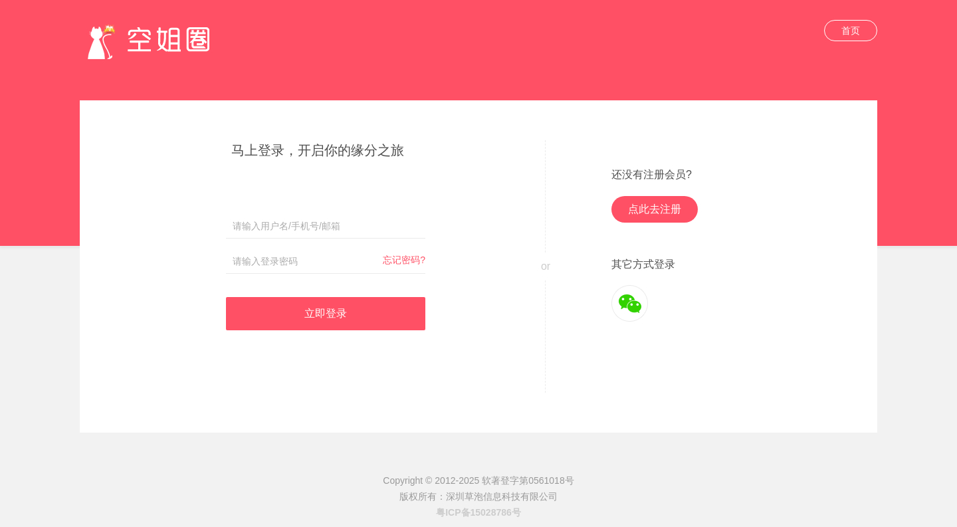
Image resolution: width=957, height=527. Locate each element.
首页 (850, 30)
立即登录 (325, 313)
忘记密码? (404, 260)
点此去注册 (654, 209)
